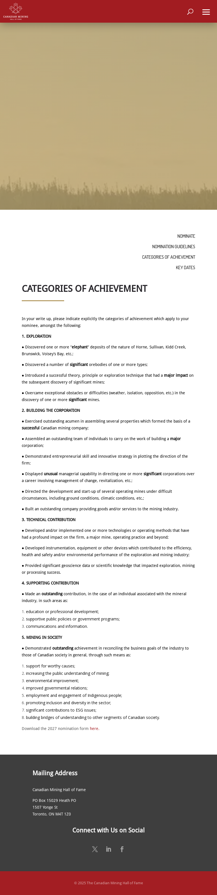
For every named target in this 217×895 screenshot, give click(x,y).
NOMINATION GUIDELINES (173, 246)
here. (94, 728)
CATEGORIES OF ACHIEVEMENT (168, 257)
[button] (206, 11)
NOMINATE (186, 236)
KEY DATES (185, 267)
